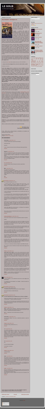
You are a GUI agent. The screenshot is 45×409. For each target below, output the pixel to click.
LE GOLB (7, 6)
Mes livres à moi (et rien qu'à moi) (38, 63)
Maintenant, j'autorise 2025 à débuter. (38, 33)
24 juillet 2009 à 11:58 (9, 168)
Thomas (5, 307)
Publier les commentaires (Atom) (11, 396)
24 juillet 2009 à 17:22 (10, 307)
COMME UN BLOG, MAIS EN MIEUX (36, 23)
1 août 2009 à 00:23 (9, 356)
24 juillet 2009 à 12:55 (15, 216)
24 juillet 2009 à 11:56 (8, 162)
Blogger (24, 400)
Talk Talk (42, 64)
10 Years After (33, 57)
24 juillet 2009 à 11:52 (11, 151)
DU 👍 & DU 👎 (33, 25)
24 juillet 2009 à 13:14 (9, 277)
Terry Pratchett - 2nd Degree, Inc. (9, 19)
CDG (42, 57)
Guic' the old (6, 180)
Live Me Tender (40, 61)
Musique (33, 64)
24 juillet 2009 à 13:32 (11, 286)
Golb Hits (37, 58)
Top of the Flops (11, 135)
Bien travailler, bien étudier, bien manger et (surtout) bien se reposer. (39, 42)
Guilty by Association (38, 37)
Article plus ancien (25, 394)
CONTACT (32, 24)
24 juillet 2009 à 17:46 (12, 316)
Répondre (5, 148)
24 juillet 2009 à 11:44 (12, 140)
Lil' (4, 162)
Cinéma (32, 58)
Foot (34, 58)
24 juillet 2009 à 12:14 (11, 180)
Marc (5, 277)
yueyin (5, 368)
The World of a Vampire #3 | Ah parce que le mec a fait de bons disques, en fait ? (39, 51)
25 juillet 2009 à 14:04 (10, 350)
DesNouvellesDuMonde (8, 216)
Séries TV (38, 64)
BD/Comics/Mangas (39, 57)
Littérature (6, 135)
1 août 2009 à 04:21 (10, 368)
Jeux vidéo (41, 59)
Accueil (15, 394)
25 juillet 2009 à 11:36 (10, 323)
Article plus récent (5, 394)
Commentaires (4, 404)
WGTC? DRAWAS (39, 66)
